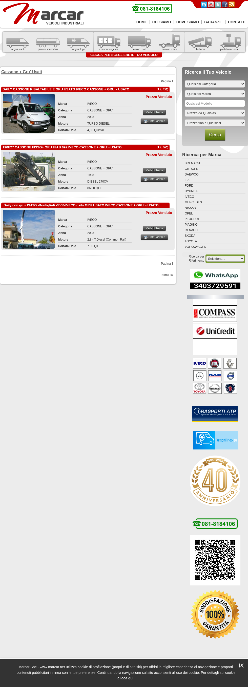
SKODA (190, 236)
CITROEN (191, 169)
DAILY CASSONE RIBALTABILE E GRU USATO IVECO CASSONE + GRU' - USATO (66, 89)
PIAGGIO (191, 224)
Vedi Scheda (154, 112)
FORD (189, 185)
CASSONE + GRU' (100, 110)
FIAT (188, 180)
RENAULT (192, 230)
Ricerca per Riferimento (196, 258)
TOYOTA (191, 241)
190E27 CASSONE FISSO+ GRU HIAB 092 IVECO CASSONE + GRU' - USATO (62, 147)
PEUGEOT (192, 219)
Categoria (65, 110)
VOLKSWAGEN (195, 247)
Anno (62, 117)
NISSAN (190, 208)
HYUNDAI (191, 191)
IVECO (92, 104)
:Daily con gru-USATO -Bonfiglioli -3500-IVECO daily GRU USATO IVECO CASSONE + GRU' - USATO (81, 205)
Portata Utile (67, 130)
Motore (63, 123)
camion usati (139, 49)
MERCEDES (193, 202)
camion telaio (169, 49)
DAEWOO (192, 174)
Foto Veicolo (154, 121)
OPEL (189, 213)
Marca (62, 104)
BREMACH (192, 163)
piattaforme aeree (230, 49)
